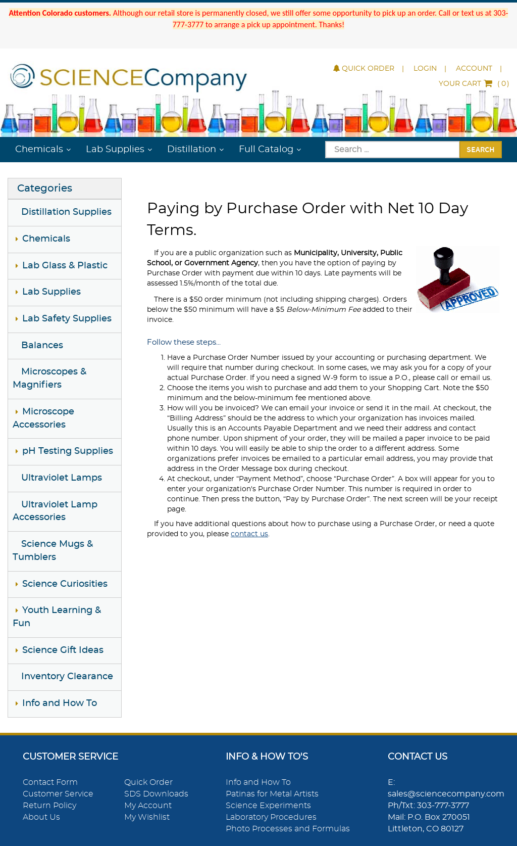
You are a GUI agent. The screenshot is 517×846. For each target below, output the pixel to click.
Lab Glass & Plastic (65, 265)
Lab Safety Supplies (67, 318)
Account (474, 68)
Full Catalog (266, 149)
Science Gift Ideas (63, 650)
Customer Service (58, 794)
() (474, 84)
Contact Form (50, 782)
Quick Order (363, 68)
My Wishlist (147, 817)
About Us (41, 817)
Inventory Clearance (67, 676)
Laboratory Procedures (271, 817)
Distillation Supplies (66, 212)
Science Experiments (268, 806)
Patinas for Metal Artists (272, 794)
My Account (148, 806)
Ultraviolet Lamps (61, 478)
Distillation (191, 149)
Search (481, 149)
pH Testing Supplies (67, 451)
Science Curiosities (65, 584)
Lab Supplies (115, 149)
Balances (42, 345)
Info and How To (59, 703)
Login (425, 68)
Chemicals (39, 149)
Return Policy (49, 806)
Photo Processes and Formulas (288, 829)
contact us (249, 534)
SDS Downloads (156, 794)
